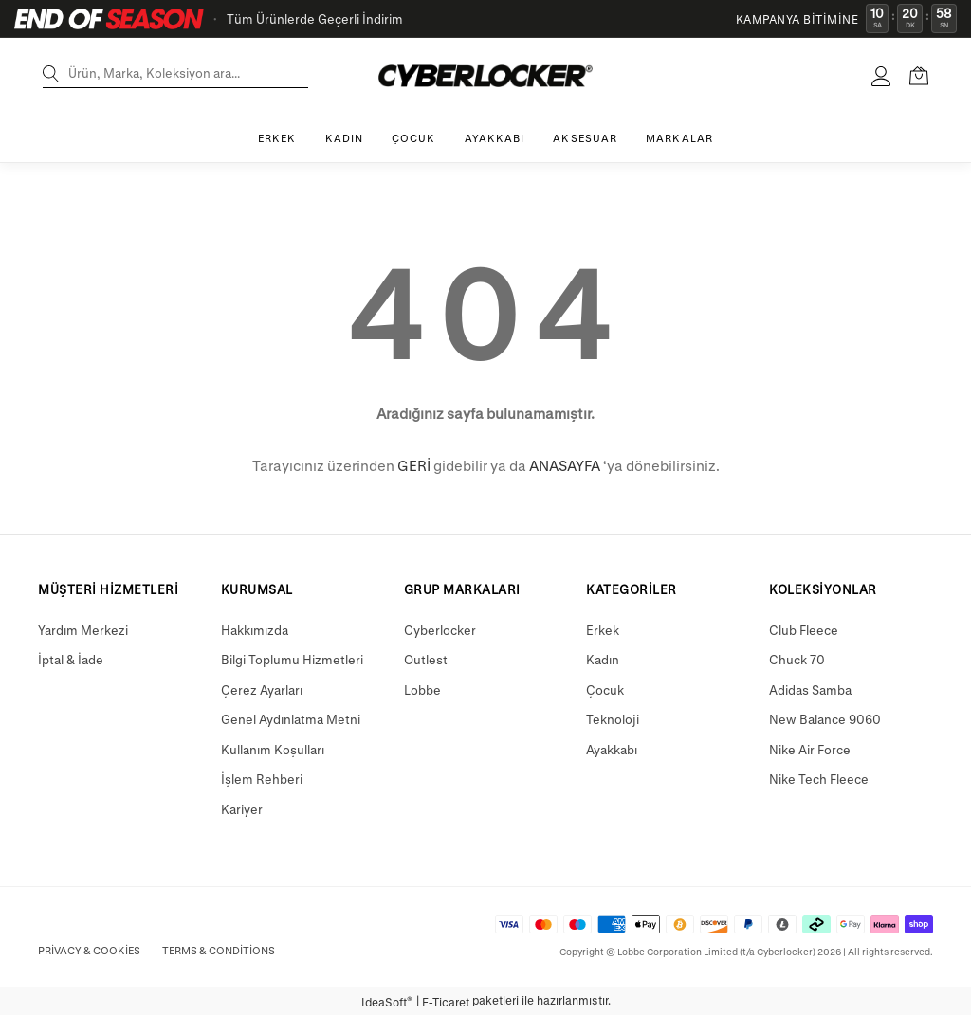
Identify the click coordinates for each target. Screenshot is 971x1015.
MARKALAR (679, 138)
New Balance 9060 (825, 719)
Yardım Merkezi (83, 630)
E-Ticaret (445, 1001)
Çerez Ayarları (261, 689)
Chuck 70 (797, 659)
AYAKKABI (495, 138)
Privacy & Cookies (89, 950)
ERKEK (277, 138)
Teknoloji (612, 719)
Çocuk (605, 689)
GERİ (414, 465)
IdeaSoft (386, 1001)
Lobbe (422, 689)
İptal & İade (70, 659)
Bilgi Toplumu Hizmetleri (292, 659)
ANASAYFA (564, 465)
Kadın (602, 659)
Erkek (602, 630)
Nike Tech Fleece (819, 778)
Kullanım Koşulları (272, 749)
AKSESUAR (585, 138)
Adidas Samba (810, 689)
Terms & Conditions (218, 950)
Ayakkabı (611, 749)
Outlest (426, 659)
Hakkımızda (254, 630)
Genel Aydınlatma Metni (290, 719)
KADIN (344, 138)
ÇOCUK (414, 138)
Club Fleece (803, 630)
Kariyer (242, 809)
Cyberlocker (440, 630)
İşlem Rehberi (261, 778)
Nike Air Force (810, 749)
